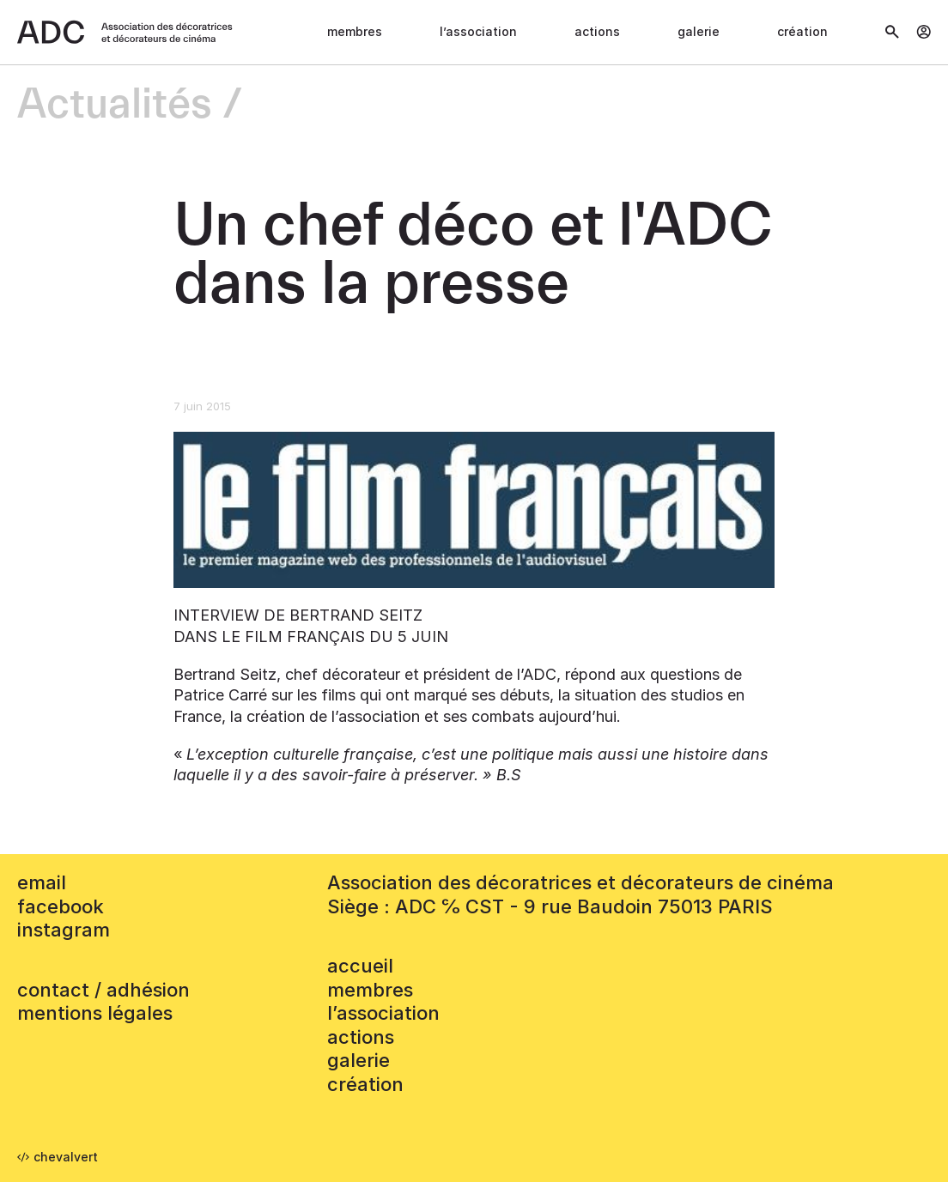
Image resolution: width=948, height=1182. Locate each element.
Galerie (699, 31)
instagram (63, 929)
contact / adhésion (103, 990)
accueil (360, 966)
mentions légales (95, 1013)
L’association (478, 31)
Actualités (114, 105)
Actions (597, 31)
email (41, 882)
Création (802, 31)
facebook (60, 906)
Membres (354, 31)
